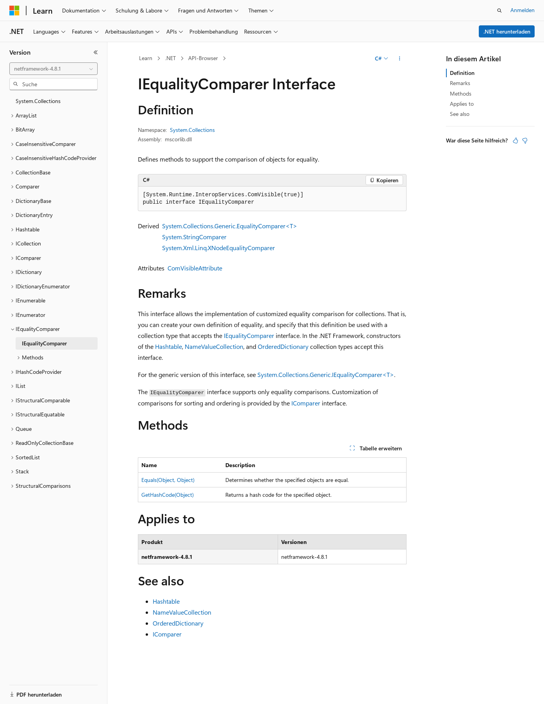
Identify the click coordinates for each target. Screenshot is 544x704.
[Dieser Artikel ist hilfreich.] (515, 140)
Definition (462, 72)
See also (459, 113)
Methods (460, 93)
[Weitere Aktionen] (399, 58)
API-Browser (203, 58)
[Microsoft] (14, 10)
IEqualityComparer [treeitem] (44, 343)
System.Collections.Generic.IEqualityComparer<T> (325, 374)
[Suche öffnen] (499, 11)
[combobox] (53, 68)
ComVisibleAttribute (195, 268)
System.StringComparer (194, 237)
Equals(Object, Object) (167, 480)
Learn (145, 58)
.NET (170, 58)
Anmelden (522, 10)
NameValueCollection (214, 346)
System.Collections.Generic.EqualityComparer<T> (229, 226)
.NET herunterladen (506, 31)
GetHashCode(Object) (167, 494)
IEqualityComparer (249, 335)
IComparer (305, 403)
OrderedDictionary (283, 346)
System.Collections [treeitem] (38, 101)
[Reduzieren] (95, 52)
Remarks (460, 83)
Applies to (462, 103)
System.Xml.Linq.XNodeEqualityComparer (218, 248)
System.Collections (192, 129)
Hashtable (168, 346)
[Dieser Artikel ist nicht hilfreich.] (525, 140)
